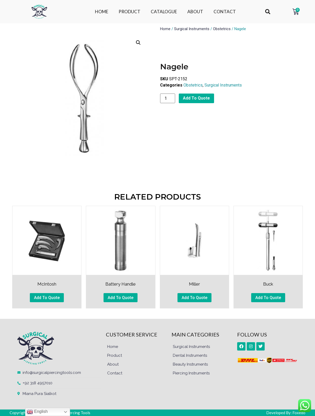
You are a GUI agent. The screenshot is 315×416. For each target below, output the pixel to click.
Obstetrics (222, 29)
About (113, 364)
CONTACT (225, 11)
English (37, 412)
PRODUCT (129, 11)
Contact (114, 373)
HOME (101, 11)
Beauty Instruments (190, 364)
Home (165, 29)
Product (114, 355)
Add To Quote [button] (47, 297)
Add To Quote (196, 98)
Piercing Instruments (191, 373)
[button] (267, 11)
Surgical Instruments (191, 29)
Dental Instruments (190, 355)
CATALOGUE (164, 11)
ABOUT (195, 11)
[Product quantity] (167, 98)
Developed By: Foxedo (285, 412)
